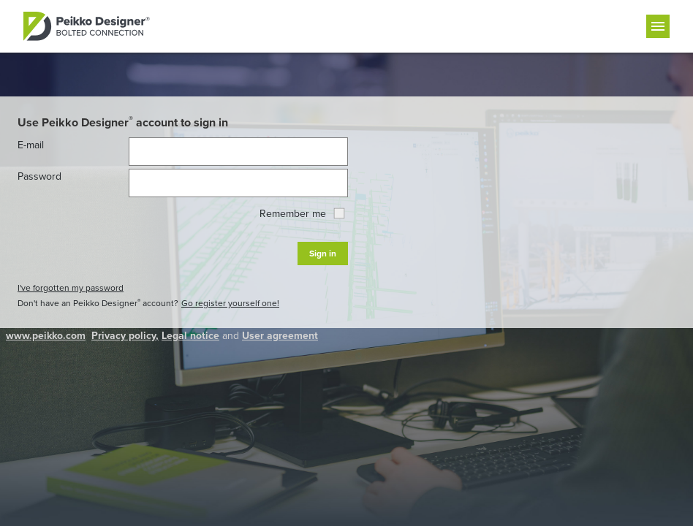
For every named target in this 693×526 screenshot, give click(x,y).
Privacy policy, (125, 335)
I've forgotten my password (71, 287)
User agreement (280, 335)
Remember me (302, 213)
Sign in (322, 253)
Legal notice (190, 335)
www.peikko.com (46, 335)
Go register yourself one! (230, 303)
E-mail (31, 145)
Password (39, 176)
